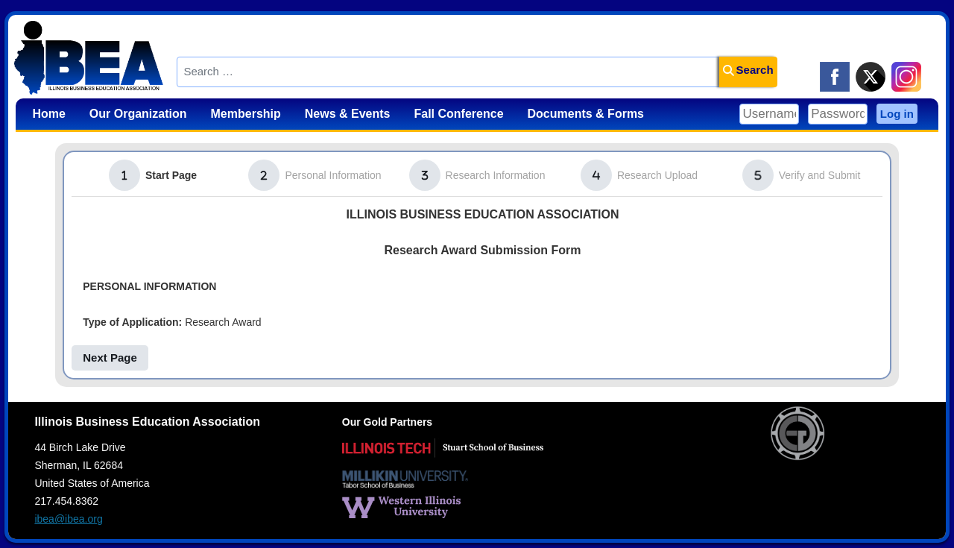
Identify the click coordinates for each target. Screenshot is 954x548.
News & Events (348, 113)
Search (748, 69)
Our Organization (138, 113)
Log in (897, 113)
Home (48, 113)
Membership (246, 113)
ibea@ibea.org (68, 519)
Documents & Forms (586, 113)
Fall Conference (459, 113)
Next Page (110, 357)
